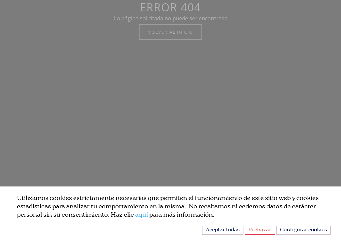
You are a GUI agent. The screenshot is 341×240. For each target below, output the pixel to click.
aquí (141, 215)
